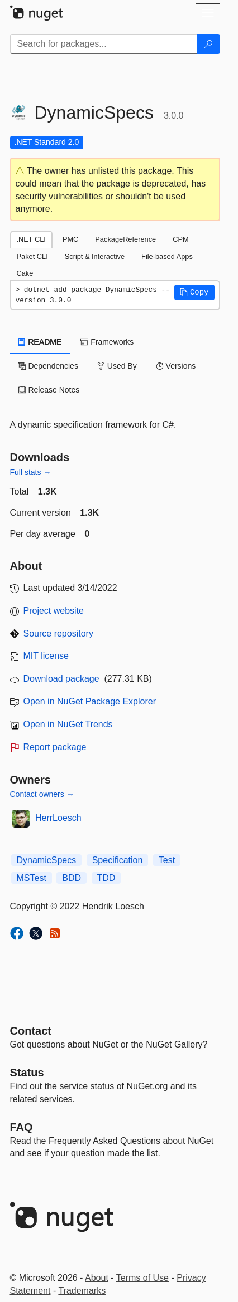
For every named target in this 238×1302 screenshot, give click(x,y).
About (96, 1278)
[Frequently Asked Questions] (21, 1127)
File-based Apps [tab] (167, 256)
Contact (30, 1031)
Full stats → (30, 472)
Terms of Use (142, 1278)
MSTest (31, 878)
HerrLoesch (58, 818)
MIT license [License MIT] (46, 655)
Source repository (58, 633)
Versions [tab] (176, 365)
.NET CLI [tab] (31, 239)
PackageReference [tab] (125, 239)
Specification (117, 860)
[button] (194, 292)
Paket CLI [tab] (32, 256)
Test (167, 860)
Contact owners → (42, 794)
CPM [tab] (180, 239)
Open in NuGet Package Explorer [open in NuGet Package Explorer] (89, 701)
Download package (61, 678)
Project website (53, 610)
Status (27, 1072)
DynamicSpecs (47, 860)
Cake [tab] (25, 273)
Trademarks (82, 1290)
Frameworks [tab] (107, 341)
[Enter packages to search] (103, 44)
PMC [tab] (70, 239)
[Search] (208, 44)
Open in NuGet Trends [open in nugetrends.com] (68, 724)
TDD (106, 878)
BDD (71, 878)
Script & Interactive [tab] (95, 256)
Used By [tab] (117, 365)
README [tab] (40, 341)
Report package (55, 747)
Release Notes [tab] (49, 389)
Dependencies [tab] (48, 365)
